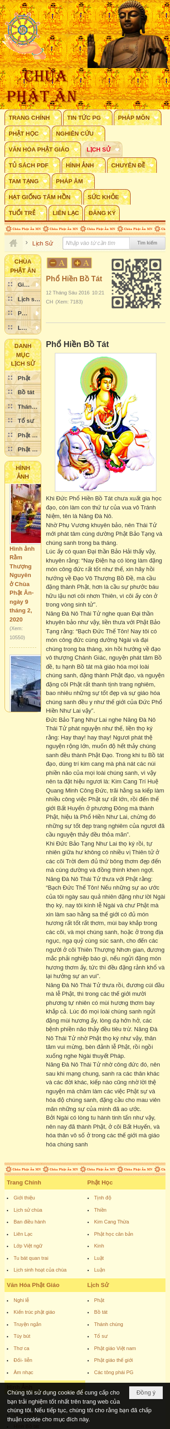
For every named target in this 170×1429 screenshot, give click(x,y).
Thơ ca (21, 1348)
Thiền (100, 1210)
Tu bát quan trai (31, 1258)
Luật (99, 1258)
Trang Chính (24, 1182)
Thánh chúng (108, 1324)
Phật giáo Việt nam (115, 1348)
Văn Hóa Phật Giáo (33, 1285)
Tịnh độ (103, 1197)
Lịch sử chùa (28, 1210)
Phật (99, 1300)
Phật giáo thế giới (113, 1360)
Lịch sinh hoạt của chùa (40, 1269)
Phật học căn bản (113, 1234)
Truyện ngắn (27, 1324)
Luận (99, 1269)
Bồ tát (101, 1312)
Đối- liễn (23, 1360)
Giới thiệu (24, 1197)
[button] (33, 117)
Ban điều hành (30, 1221)
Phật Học (100, 1182)
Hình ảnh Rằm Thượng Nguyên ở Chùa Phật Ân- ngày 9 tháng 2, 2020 (22, 587)
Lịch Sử (98, 1285)
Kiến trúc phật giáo (34, 1312)
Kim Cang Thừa (111, 1221)
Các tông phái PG (114, 1372)
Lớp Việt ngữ (28, 1245)
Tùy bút (22, 1336)
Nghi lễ (21, 1300)
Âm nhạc (23, 1372)
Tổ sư (100, 1336)
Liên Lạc (23, 1234)
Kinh (99, 1245)
